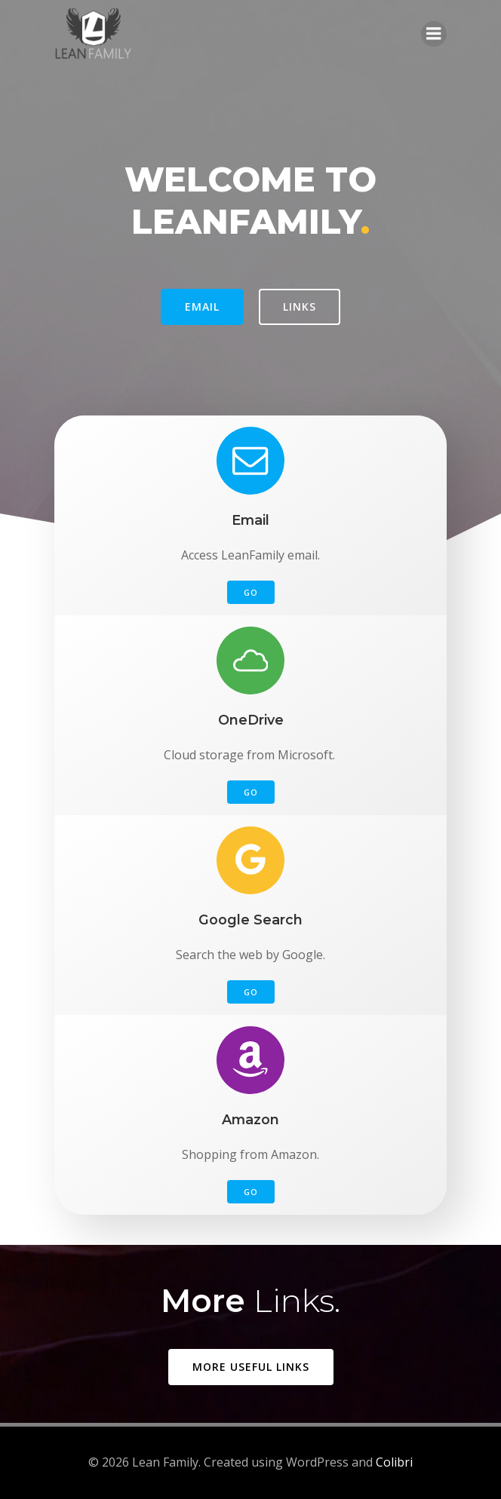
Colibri (394, 1462)
